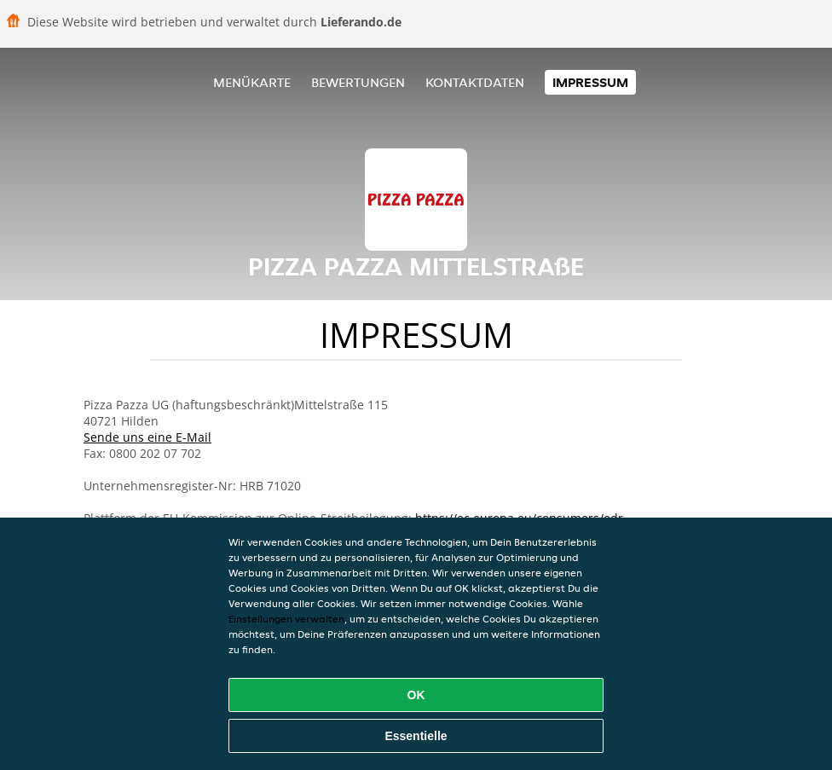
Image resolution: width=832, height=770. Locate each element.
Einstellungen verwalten (286, 618)
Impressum (590, 82)
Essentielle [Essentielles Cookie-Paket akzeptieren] (415, 736)
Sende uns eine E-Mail (147, 437)
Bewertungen (358, 82)
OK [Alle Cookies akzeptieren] (416, 695)
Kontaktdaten (474, 82)
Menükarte (252, 82)
